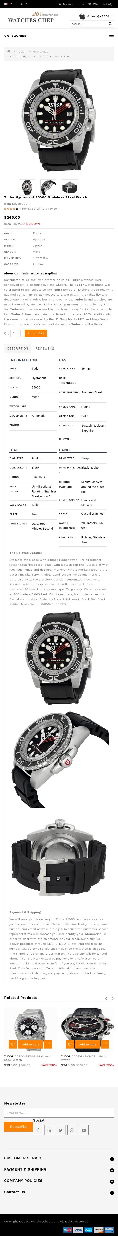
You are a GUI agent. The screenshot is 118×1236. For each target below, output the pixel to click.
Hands (14, 477)
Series (15, 378)
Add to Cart (36, 333)
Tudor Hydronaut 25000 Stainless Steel (42, 56)
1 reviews (26, 208)
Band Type (67, 458)
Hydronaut (40, 51)
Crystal (66, 425)
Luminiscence (70, 500)
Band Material (70, 470)
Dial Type (17, 458)
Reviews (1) (45, 348)
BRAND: (9, 233)
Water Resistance (68, 525)
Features (67, 537)
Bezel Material (16, 489)
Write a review (47, 208)
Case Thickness (67, 380)
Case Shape (68, 406)
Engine (15, 425)
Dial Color (18, 467)
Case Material (69, 395)
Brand (14, 368)
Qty (6, 333)
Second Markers (66, 484)
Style (64, 513)
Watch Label (19, 406)
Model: (8, 245)
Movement (18, 415)
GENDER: (10, 251)
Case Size (67, 368)
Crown (65, 439)
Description (17, 348)
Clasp (14, 514)
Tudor (21, 51)
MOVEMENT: (12, 258)
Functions (18, 523)
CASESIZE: (11, 264)
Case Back (67, 416)
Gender (15, 396)
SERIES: (9, 239)
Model (15, 387)
